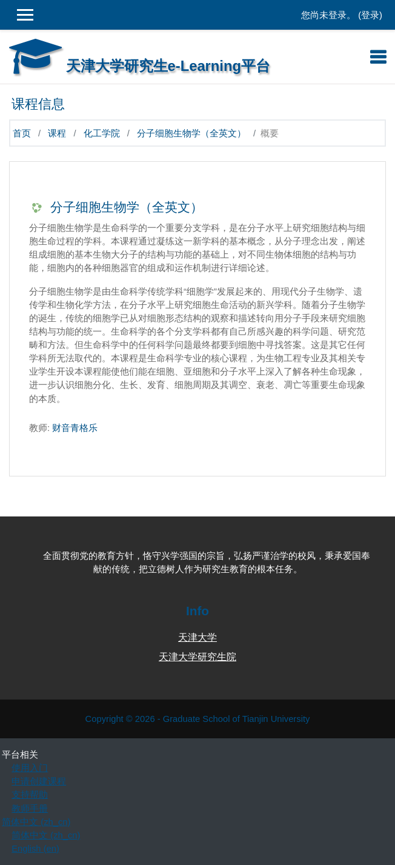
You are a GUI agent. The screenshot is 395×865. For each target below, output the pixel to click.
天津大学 (197, 637)
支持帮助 (30, 795)
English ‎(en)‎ (35, 848)
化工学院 (102, 133)
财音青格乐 (75, 428)
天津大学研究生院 (197, 657)
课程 (57, 133)
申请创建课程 (39, 781)
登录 (370, 15)
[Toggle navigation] (378, 57)
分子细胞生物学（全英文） (191, 133)
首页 (22, 133)
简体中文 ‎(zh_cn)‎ (36, 822)
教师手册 (30, 808)
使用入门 (30, 768)
